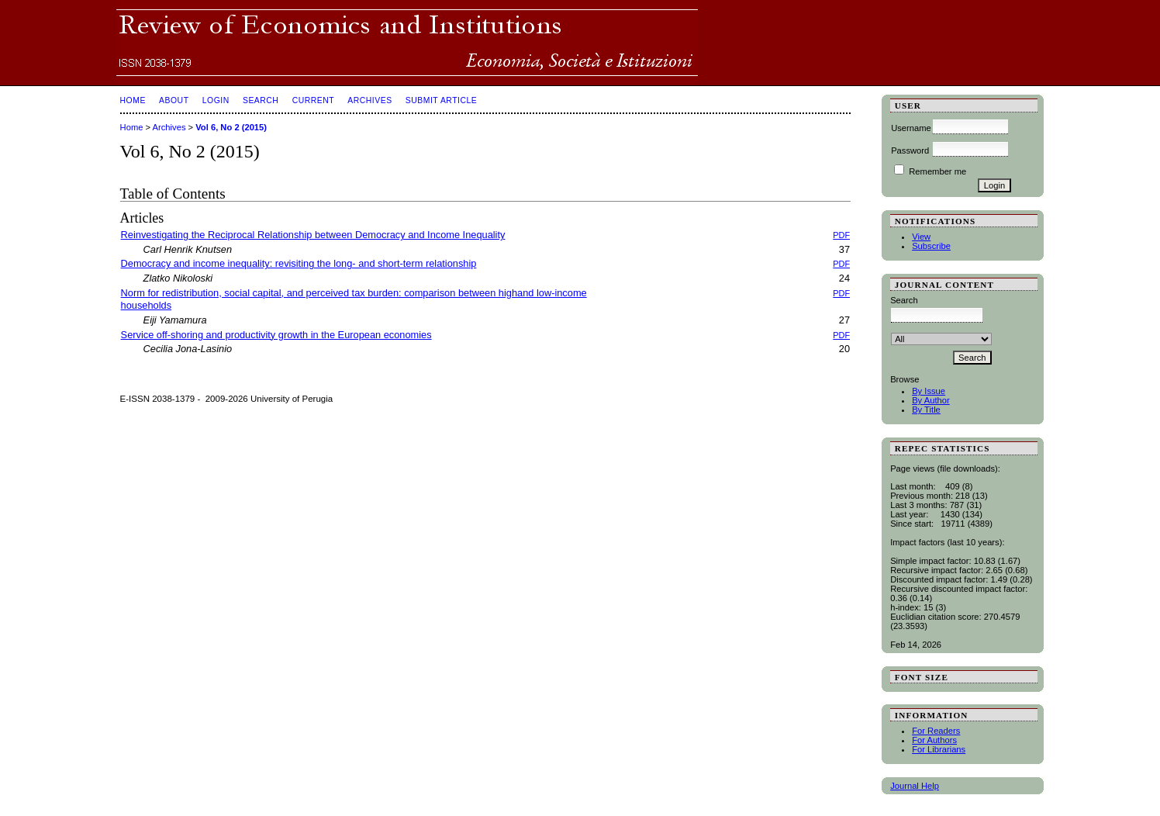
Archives (369, 100)
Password (910, 150)
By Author (931, 400)
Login (216, 100)
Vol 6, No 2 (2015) (231, 127)
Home (133, 100)
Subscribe (931, 246)
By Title (926, 409)
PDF (841, 235)
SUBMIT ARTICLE (441, 100)
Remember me (937, 171)
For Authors (934, 740)
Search (260, 100)
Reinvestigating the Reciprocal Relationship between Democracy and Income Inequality (313, 234)
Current (313, 100)
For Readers (936, 730)
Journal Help (914, 785)
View (921, 236)
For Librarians (938, 749)
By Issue (928, 391)
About (173, 100)
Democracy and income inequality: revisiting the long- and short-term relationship (299, 263)
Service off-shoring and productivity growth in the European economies (276, 335)
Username (911, 128)
